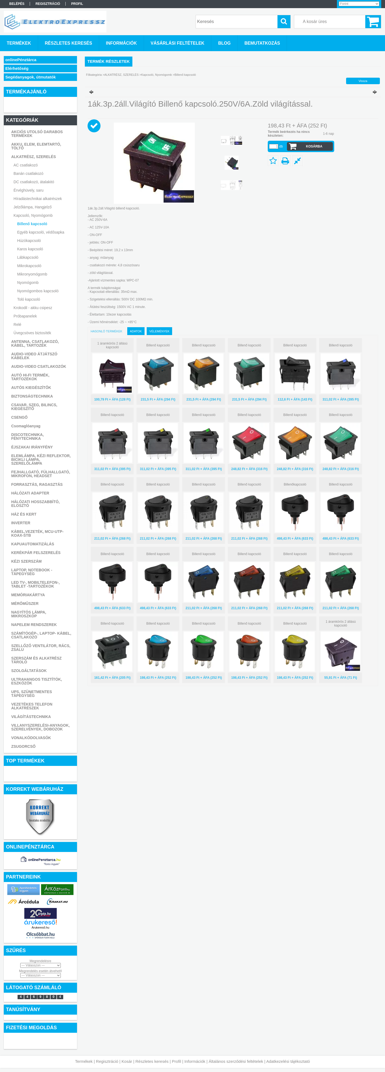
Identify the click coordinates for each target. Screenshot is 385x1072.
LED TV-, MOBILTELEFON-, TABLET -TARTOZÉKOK (35, 584)
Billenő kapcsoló (32, 224)
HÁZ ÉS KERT (23, 514)
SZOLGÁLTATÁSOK (28, 670)
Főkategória (94, 74)
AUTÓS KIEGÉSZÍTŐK (31, 387)
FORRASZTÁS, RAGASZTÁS (37, 484)
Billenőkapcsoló (295, 484)
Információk (194, 1061)
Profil (176, 1061)
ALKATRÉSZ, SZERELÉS (33, 157)
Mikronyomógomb (32, 274)
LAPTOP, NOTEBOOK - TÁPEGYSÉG (31, 572)
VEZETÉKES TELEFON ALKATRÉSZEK (31, 706)
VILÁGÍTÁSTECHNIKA (31, 716)
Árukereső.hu (40, 927)
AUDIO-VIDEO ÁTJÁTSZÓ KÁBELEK (34, 356)
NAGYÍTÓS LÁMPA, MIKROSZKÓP (28, 614)
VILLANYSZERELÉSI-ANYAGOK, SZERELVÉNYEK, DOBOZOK (40, 727)
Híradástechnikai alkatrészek (38, 198)
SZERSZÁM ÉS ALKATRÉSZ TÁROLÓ (36, 660)
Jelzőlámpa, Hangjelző (33, 207)
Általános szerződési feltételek (236, 1061)
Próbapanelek (25, 316)
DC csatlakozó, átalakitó (34, 182)
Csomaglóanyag (25, 426)
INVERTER (20, 523)
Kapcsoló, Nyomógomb (33, 215)
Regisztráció (107, 1061)
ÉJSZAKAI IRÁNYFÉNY (32, 447)
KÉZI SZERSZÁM (26, 561)
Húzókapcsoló (29, 240)
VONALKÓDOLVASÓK (31, 738)
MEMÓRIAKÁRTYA (28, 595)
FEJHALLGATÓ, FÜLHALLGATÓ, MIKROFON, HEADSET (40, 474)
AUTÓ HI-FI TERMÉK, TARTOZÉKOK (30, 377)
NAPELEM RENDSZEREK (34, 624)
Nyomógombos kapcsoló (37, 291)
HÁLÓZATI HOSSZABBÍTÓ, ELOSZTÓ (35, 504)
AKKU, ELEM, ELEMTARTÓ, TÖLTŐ (36, 146)
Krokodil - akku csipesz (33, 308)
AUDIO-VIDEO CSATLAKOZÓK (38, 366)
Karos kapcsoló (30, 249)
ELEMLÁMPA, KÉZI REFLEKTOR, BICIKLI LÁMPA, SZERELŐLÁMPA (41, 459)
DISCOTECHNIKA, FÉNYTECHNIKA (27, 436)
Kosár (127, 1061)
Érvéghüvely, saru (28, 190)
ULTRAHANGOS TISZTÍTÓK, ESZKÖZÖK (36, 681)
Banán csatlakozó (28, 173)
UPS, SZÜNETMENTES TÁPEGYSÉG (31, 694)
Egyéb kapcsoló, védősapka (40, 232)
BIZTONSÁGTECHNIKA (32, 396)
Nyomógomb (27, 282)
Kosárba (314, 146)
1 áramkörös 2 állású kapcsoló (112, 345)
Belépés (16, 4)
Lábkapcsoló (27, 257)
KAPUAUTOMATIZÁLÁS (32, 544)
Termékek (84, 1061)
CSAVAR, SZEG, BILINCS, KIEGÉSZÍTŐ (34, 407)
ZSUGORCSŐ (23, 746)
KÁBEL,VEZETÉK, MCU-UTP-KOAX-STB (37, 533)
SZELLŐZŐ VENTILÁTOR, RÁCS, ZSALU (40, 648)
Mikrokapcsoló (29, 266)
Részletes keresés (152, 1061)
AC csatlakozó (26, 165)
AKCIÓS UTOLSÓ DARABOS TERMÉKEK (37, 134)
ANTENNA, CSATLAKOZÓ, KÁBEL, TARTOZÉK (35, 343)
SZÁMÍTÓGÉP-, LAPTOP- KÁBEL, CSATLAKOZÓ (41, 635)
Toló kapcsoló (28, 299)
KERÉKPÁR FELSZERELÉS (36, 552)
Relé (17, 324)
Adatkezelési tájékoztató (288, 1061)
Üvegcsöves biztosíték (32, 333)
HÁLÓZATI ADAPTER (30, 493)
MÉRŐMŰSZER (24, 603)
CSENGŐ (19, 417)
